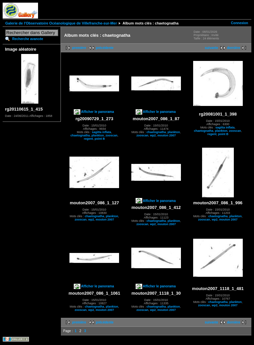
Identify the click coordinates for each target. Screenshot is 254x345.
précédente (104, 48)
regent (88, 138)
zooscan (111, 135)
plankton (98, 135)
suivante (211, 48)
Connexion (239, 23)
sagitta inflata (101, 132)
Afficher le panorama (97, 112)
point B (100, 138)
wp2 (153, 135)
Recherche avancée (27, 39)
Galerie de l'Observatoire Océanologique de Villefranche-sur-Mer (61, 23)
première (79, 48)
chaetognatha (80, 135)
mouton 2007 (166, 135)
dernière (233, 48)
